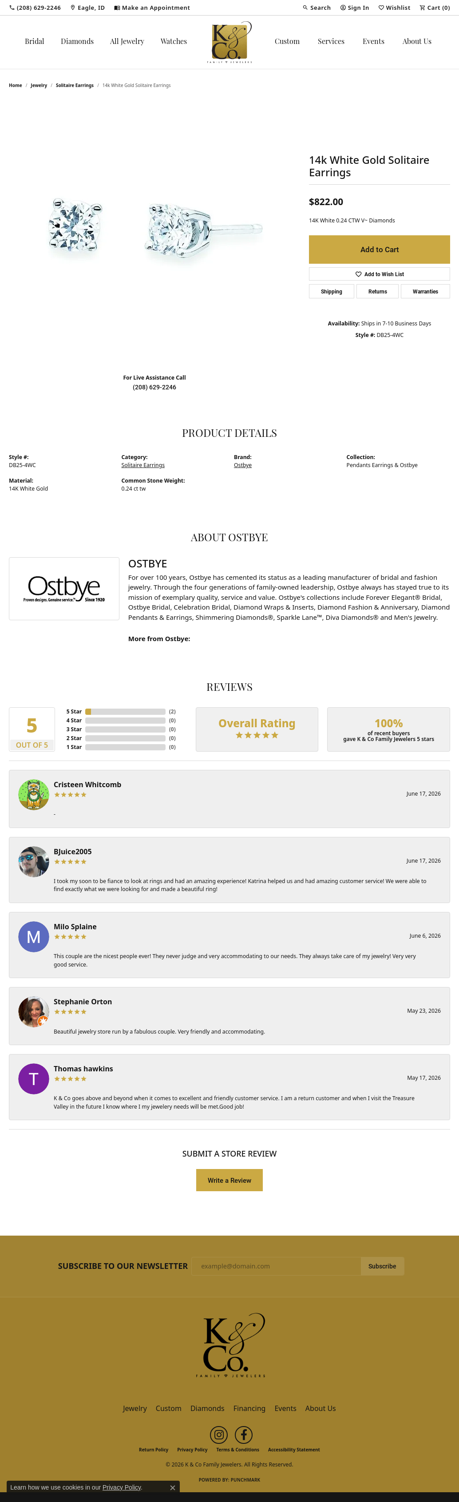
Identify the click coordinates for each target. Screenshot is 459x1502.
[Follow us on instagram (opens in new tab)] (219, 1435)
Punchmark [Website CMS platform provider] (246, 1480)
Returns (377, 291)
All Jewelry (127, 42)
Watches (174, 42)
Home (15, 85)
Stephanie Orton (83, 1002)
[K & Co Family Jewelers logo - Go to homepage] (229, 42)
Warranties (425, 291)
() (172, 711)
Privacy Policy (192, 1449)
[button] (316, 7)
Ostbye (243, 465)
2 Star (74, 738)
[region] (154, 233)
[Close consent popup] (172, 1487)
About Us (417, 42)
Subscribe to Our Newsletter (123, 1266)
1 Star (74, 747)
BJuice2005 (73, 851)
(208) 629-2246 (154, 387)
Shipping (331, 291)
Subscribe (382, 1266)
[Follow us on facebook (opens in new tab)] (244, 1435)
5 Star (74, 711)
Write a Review (229, 1180)
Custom (287, 42)
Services (331, 42)
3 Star (74, 729)
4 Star (74, 720)
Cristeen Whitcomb (87, 784)
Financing (249, 1408)
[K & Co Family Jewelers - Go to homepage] (229, 1347)
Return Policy (153, 1449)
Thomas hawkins (83, 1069)
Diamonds (77, 42)
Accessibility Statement (294, 1449)
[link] (35, 7)
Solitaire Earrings (75, 85)
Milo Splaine (75, 926)
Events (373, 42)
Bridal (34, 42)
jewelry (39, 85)
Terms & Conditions (237, 1449)
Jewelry (135, 1408)
